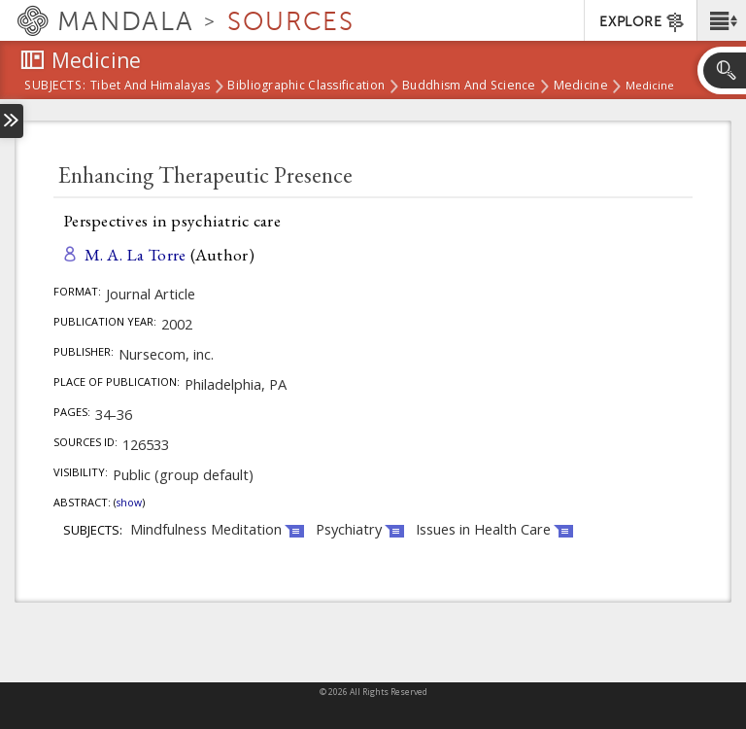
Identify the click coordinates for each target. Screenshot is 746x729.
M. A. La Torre (135, 254)
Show (129, 502)
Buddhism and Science (469, 86)
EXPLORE (642, 22)
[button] (721, 20)
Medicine (581, 86)
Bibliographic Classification (306, 86)
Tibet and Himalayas (150, 86)
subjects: (54, 86)
